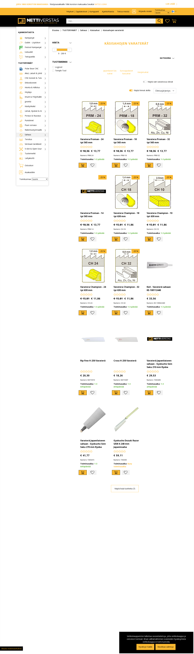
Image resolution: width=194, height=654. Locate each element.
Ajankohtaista (108, 11)
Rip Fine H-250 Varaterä (92, 360)
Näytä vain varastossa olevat (160, 81)
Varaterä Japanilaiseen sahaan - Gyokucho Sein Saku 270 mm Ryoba (93, 443)
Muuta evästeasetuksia (11, 648)
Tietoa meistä (123, 11)
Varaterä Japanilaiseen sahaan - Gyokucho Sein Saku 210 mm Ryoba (159, 364)
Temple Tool (60, 70)
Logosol (58, 67)
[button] (126, 58)
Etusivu (55, 30)
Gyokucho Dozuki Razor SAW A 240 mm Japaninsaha (126, 443)
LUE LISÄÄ (172, 4)
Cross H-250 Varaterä (125, 360)
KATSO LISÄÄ (101, 4)
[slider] (54, 50)
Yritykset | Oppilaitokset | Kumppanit (82, 11)
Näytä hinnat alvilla (142, 90)
